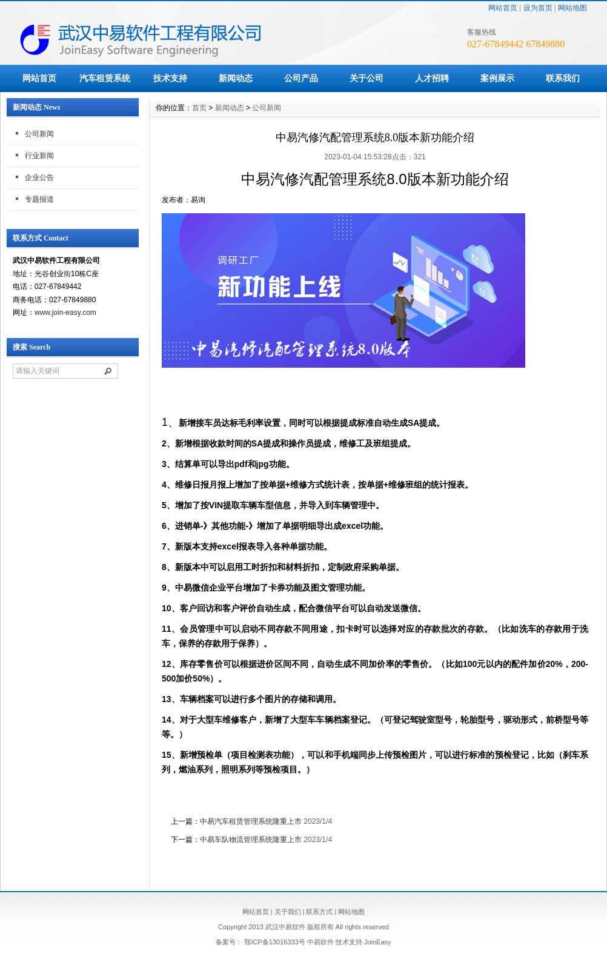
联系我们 (563, 78)
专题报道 (39, 199)
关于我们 (287, 911)
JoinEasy (377, 942)
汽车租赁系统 (104, 78)
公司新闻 (39, 134)
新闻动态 (236, 78)
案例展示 (497, 78)
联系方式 (319, 911)
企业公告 (39, 177)
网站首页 (502, 8)
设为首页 (537, 8)
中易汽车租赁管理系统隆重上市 (251, 821)
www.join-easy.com (65, 312)
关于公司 (366, 78)
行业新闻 (39, 155)
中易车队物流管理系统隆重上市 (251, 839)
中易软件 (320, 942)
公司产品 (301, 78)
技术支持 (170, 78)
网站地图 (572, 8)
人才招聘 (432, 78)
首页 (199, 108)
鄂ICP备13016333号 (274, 942)
